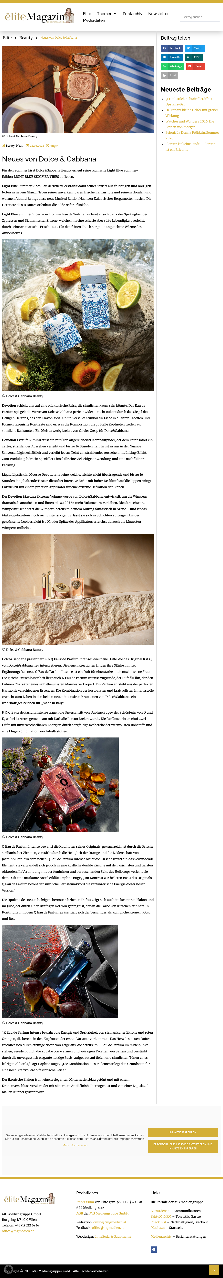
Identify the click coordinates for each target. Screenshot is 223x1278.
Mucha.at (158, 1228)
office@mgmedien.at (18, 1231)
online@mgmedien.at (109, 1222)
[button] (107, 14)
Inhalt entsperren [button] (182, 1132)
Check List (158, 1222)
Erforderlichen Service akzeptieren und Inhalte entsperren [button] (182, 1146)
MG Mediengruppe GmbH (109, 1213)
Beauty (26, 37)
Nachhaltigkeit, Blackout (187, 1222)
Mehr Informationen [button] (75, 1145)
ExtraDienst (160, 1211)
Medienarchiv (161, 1236)
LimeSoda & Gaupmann (113, 1236)
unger (54, 145)
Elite (7, 37)
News (19, 145)
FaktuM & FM (161, 1216)
